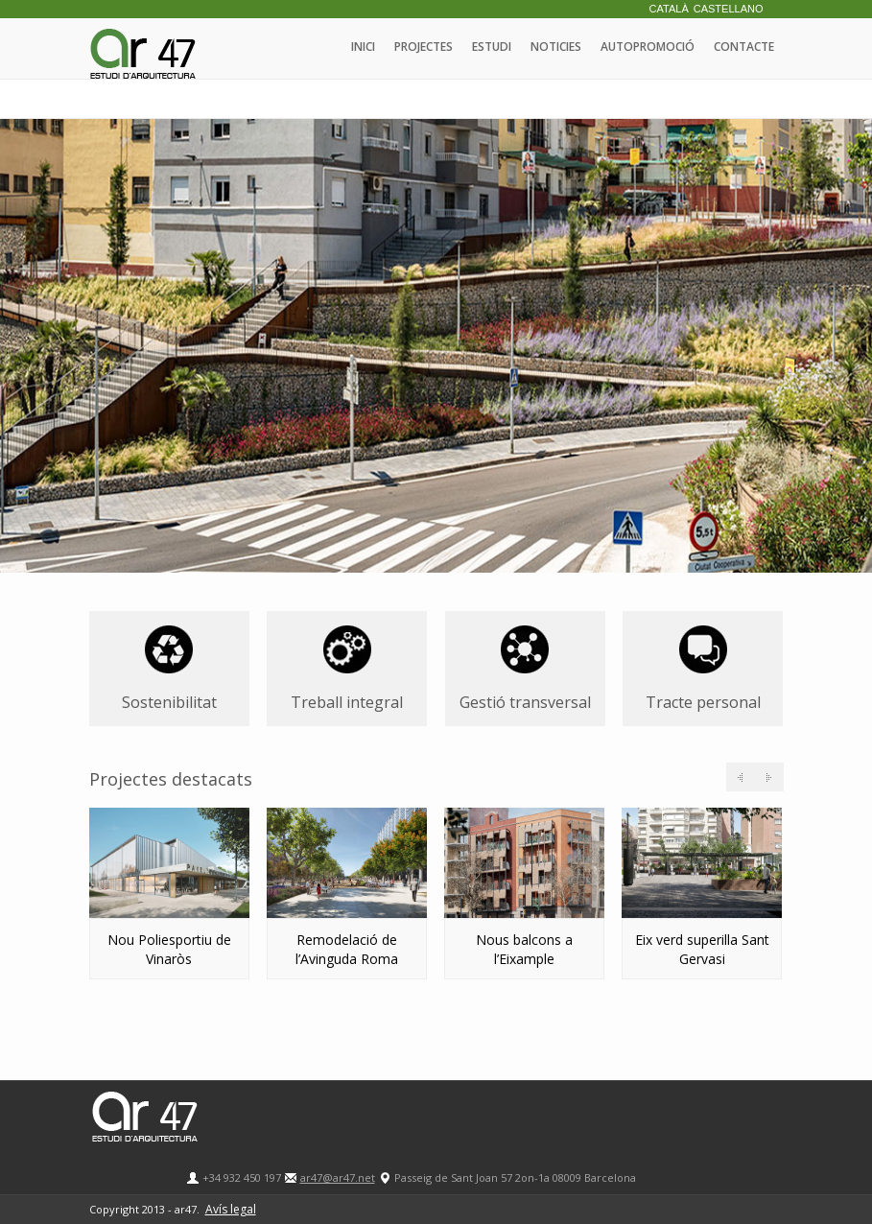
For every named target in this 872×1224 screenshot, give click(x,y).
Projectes (423, 46)
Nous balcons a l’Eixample (524, 949)
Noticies (555, 46)
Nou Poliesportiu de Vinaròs (169, 949)
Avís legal (230, 1209)
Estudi (491, 46)
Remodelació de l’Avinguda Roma (346, 949)
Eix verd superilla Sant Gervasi (702, 949)
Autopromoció (648, 46)
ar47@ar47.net (337, 1177)
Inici (363, 46)
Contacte (744, 46)
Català (669, 9)
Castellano (729, 9)
